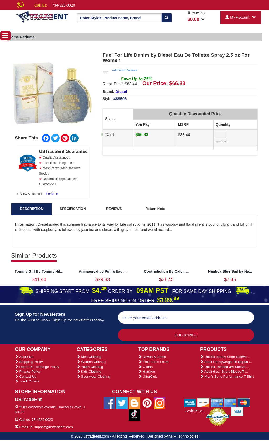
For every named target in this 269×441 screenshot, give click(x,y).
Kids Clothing (89, 371)
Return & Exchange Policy (37, 367)
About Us (24, 357)
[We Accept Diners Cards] (217, 402)
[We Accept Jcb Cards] (230, 402)
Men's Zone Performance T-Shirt (227, 376)
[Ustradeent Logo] (42, 16)
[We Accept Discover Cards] (203, 402)
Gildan (145, 367)
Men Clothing (89, 357)
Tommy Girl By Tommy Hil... (39, 271)
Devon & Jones (152, 357)
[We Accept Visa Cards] (237, 411)
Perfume (52, 194)
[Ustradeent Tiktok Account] (134, 414)
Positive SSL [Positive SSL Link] (195, 411)
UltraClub (147, 376)
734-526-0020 (63, 5)
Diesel (121, 91)
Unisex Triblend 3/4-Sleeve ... (224, 367)
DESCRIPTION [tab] (31, 209)
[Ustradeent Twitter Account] (122, 403)
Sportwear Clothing (93, 376)
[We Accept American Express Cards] (190, 402)
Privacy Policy (28, 371)
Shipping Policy (29, 362)
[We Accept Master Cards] (243, 402)
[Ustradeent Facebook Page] (109, 403)
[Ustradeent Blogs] (134, 403)
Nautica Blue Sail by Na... (230, 271)
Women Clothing (91, 362)
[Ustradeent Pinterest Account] (147, 403)
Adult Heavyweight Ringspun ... (226, 362)
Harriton (146, 371)
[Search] (166, 17)
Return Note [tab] (155, 209)
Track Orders (27, 381)
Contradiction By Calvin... (166, 271)
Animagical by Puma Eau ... (103, 271)
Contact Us (25, 376)
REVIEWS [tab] (114, 209)
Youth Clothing (90, 367)
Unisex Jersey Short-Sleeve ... (225, 357)
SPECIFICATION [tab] (73, 209)
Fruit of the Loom (153, 362)
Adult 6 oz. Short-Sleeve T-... (224, 371)
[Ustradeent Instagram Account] (159, 403)
